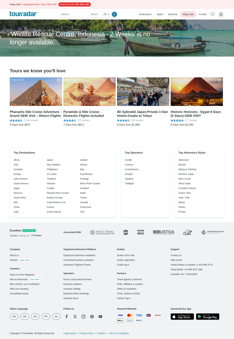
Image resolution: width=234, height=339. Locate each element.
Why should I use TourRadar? (25, 284)
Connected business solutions (78, 260)
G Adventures (132, 169)
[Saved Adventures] (212, 14)
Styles (160, 14)
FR (45, 316)
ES (35, 316)
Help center (176, 260)
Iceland (83, 160)
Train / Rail (183, 197)
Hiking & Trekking (187, 169)
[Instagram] (83, 316)
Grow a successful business (77, 279)
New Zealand (53, 164)
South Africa (20, 197)
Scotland (84, 188)
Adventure (183, 160)
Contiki (128, 160)
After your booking (19, 288)
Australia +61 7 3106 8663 (184, 274)
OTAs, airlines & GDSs (128, 293)
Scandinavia (86, 174)
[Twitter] (75, 316)
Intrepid (128, 174)
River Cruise (184, 178)
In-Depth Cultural (187, 188)
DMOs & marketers (126, 288)
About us (14, 255)
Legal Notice (69, 333)
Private (182, 211)
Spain (83, 193)
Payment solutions (72, 284)
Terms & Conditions (119, 333)
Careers (20, 260)
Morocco (18, 193)
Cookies (101, 333)
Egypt (17, 188)
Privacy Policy (86, 333)
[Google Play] (207, 316)
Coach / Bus (184, 193)
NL (56, 316)
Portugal (84, 178)
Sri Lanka (51, 174)
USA (82, 211)
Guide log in (123, 264)
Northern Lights (186, 174)
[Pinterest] (92, 316)
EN (14, 316)
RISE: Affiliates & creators (130, 284)
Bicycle (182, 164)
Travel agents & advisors (129, 279)
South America (21, 183)
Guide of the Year (126, 255)
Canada (84, 202)
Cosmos (129, 164)
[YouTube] (100, 316)
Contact (203, 14)
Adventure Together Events (77, 264)
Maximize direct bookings (76, 293)
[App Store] (182, 316)
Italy (82, 169)
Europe (17, 174)
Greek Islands (54, 211)
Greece (50, 207)
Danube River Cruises (58, 193)
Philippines (52, 169)
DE (24, 316)
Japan (50, 160)
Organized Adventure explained (79, 255)
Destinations (145, 14)
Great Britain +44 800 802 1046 (186, 269)
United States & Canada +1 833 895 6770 (192, 264)
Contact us (176, 255)
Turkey (83, 197)
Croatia (50, 188)
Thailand (51, 178)
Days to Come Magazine (22, 274)
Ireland (83, 164)
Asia (16, 164)
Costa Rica (85, 207)
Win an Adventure (25, 279)
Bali (15, 202)
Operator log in (70, 298)
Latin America (20, 178)
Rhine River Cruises (90, 183)
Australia (18, 169)
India (16, 211)
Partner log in (123, 298)
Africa (17, 160)
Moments (173, 14)
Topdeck (129, 178)
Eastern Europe (55, 197)
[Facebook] (66, 316)
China (17, 207)
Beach (181, 202)
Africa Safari (184, 183)
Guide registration (126, 260)
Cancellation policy (19, 293)
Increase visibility (72, 288)
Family (181, 207)
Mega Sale (188, 14)
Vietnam (51, 183)
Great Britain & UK (56, 202)
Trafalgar (129, 183)
